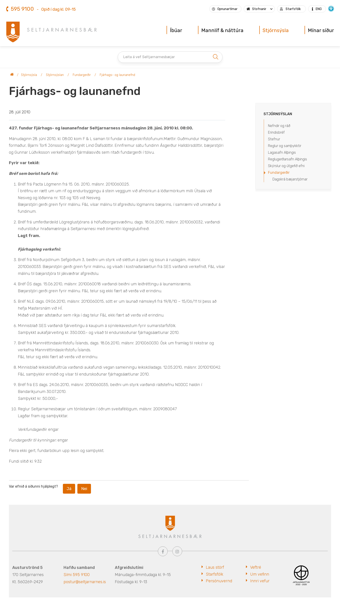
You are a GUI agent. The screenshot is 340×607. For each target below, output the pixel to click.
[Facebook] (163, 551)
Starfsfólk (214, 574)
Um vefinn (259, 574)
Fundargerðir (82, 75)
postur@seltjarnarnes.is (85, 581)
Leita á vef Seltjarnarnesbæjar (149, 57)
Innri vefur (260, 580)
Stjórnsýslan (55, 75)
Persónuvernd (219, 580)
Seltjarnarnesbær (12, 75)
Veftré (255, 567)
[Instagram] (177, 551)
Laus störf (215, 567)
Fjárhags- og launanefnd (117, 75)
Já (69, 488)
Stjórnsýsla (29, 75)
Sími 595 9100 (77, 574)
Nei (84, 488)
